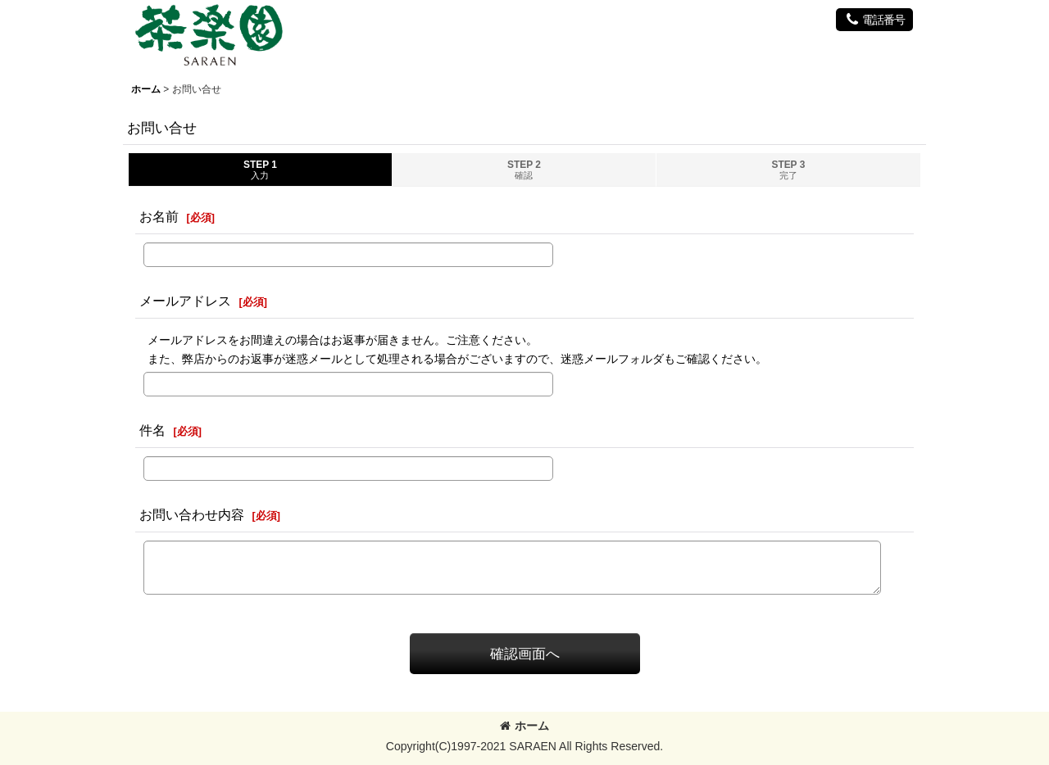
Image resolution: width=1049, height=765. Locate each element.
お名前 (159, 216)
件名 (152, 430)
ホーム (524, 725)
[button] (874, 19)
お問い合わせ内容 (191, 514)
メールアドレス (185, 300)
